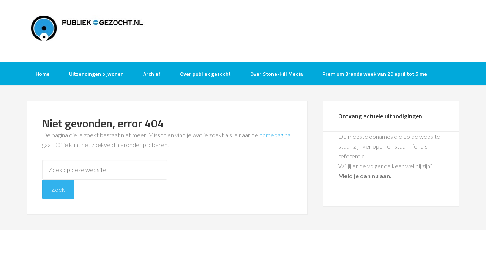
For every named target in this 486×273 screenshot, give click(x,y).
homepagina (274, 134)
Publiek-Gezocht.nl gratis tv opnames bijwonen (87, 30)
